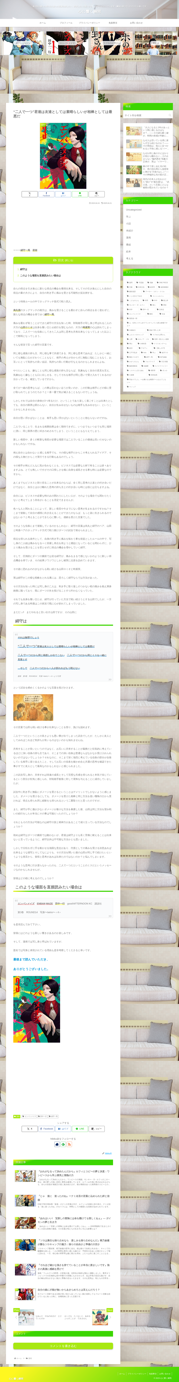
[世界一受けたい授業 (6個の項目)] (160, 339)
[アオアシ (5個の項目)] (145, 348)
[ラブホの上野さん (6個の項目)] (159, 335)
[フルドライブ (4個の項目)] (149, 362)
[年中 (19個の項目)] (155, 301)
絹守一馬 (53, 1116)
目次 (61, 260)
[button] (97, 194)
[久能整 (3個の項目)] (136, 375)
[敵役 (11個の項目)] (152, 314)
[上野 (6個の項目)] (130, 339)
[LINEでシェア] (80, 194)
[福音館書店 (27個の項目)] (163, 287)
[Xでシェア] (30, 194)
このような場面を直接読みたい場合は (40, 275)
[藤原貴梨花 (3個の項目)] (133, 366)
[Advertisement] (89, 79)
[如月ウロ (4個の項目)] (164, 353)
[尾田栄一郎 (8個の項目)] (148, 319)
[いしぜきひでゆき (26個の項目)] (137, 296)
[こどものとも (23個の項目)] (133, 301)
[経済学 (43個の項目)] (152, 287)
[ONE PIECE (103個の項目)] (163, 283)
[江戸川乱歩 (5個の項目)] (132, 353)
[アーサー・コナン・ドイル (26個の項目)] (156, 292)
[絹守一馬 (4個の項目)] (149, 357)
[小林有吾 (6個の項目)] (143, 344)
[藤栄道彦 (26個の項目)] (133, 292)
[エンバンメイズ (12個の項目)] (136, 314)
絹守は (23, 269)
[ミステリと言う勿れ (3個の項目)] (136, 371)
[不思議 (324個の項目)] (140, 283)
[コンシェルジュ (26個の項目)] (159, 296)
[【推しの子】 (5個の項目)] (161, 348)
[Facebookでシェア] (46, 194)
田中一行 (42, 1116)
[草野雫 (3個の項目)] (153, 371)
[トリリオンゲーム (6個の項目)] (160, 344)
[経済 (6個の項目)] (131, 348)
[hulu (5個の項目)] (144, 353)
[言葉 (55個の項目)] (130, 287)
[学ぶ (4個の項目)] (153, 353)
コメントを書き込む (63, 1346)
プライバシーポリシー (137, 1374)
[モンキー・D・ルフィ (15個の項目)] (137, 305)
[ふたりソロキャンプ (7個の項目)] (137, 335)
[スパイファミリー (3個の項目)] (160, 366)
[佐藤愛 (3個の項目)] (145, 366)
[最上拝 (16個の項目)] (165, 301)
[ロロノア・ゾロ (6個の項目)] (142, 339)
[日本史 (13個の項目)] (163, 310)
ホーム (122, 1374)
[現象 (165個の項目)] (150, 283)
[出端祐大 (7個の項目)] (135, 330)
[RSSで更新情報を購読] (69, 1144)
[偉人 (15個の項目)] (154, 305)
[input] (148, 115)
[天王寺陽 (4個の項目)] (164, 362)
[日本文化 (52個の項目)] (140, 287)
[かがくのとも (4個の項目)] (133, 362)
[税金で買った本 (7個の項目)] (158, 330)
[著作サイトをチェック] (57, 1144)
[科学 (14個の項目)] (132, 310)
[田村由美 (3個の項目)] (158, 375)
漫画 (17, 1116)
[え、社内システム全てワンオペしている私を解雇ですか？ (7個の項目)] (148, 324)
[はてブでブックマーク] (63, 194)
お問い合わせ (164, 1374)
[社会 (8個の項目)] (164, 314)
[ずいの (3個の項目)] (164, 371)
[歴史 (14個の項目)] (165, 305)
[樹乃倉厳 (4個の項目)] (163, 357)
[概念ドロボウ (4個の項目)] (134, 357)
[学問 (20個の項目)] (145, 301)
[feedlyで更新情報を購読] (63, 1144)
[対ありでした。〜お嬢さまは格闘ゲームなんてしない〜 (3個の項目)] (148, 381)
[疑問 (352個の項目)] (130, 283)
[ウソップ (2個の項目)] (148, 387)
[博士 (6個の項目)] (131, 344)
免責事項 (153, 1374)
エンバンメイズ (29, 1116)
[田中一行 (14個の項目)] (147, 310)
